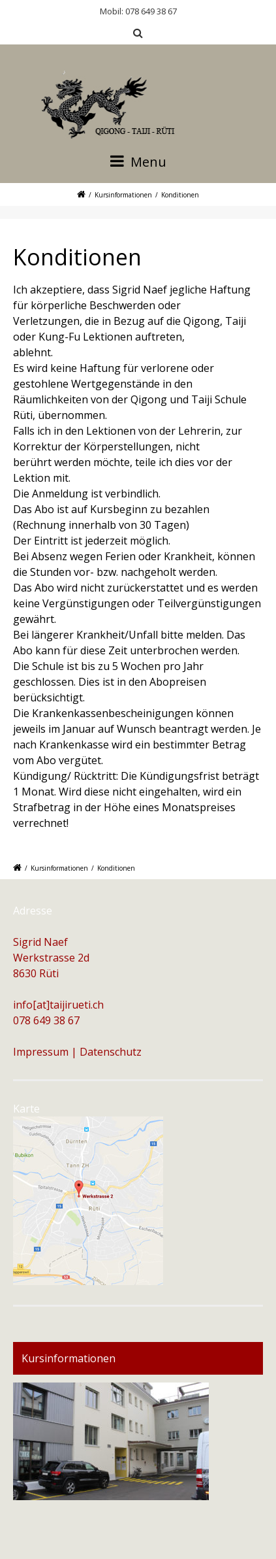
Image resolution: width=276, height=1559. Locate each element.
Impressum (41, 1052)
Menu (138, 162)
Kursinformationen (123, 194)
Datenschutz (111, 1052)
